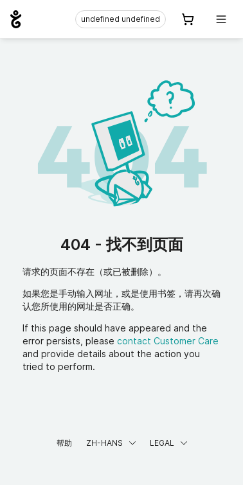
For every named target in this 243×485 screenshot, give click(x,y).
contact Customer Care (168, 340)
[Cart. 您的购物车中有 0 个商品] (187, 19)
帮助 (64, 443)
